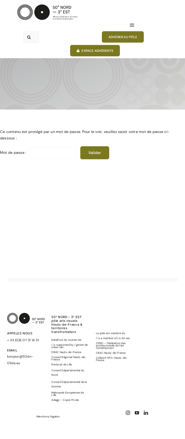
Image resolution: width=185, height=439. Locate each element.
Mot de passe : (38, 152)
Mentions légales (48, 416)
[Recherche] (29, 37)
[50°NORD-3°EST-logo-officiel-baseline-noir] (47, 6)
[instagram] (128, 413)
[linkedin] (146, 413)
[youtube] (137, 413)
